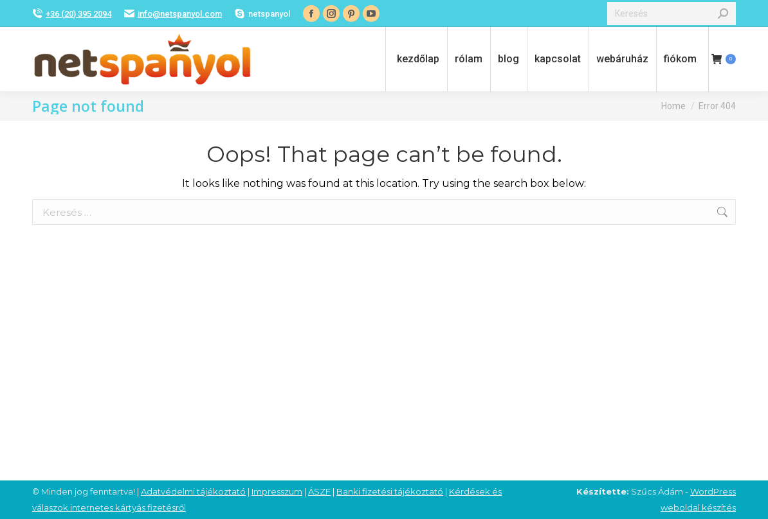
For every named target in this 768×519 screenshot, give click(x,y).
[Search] (671, 13)
